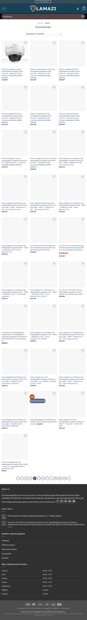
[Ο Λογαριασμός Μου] (77, 8)
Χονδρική (5, 541)
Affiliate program (8, 545)
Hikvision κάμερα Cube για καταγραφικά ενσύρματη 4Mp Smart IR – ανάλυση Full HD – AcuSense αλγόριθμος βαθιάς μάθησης (14, 161)
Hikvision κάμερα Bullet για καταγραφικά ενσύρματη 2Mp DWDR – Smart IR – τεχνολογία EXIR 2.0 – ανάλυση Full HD (15, 465)
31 (66, 478)
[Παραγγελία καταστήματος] (43, 34)
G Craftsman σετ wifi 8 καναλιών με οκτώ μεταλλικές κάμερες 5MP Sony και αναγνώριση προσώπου (42, 248)
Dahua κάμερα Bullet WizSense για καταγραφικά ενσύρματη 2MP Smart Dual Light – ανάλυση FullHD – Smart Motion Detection (14, 423)
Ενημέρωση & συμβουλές (51, 608)
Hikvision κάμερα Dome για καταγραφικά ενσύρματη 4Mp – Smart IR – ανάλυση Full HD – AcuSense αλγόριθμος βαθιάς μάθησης (13, 73)
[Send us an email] (70, 501)
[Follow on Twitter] (66, 501)
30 (61, 478)
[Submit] (82, 16)
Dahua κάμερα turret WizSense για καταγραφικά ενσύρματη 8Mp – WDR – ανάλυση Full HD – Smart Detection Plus (72, 206)
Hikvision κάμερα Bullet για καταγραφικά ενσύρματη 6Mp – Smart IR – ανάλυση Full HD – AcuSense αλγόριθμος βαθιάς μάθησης (70, 73)
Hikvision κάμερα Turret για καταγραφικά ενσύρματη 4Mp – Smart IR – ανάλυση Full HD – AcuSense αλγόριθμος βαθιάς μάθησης (13, 118)
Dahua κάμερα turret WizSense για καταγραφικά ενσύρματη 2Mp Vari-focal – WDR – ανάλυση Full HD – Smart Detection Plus (71, 161)
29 (57, 478)
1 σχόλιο (14, 527)
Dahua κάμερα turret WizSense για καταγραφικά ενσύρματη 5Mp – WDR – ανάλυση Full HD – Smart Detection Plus (15, 249)
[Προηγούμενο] (16, 478)
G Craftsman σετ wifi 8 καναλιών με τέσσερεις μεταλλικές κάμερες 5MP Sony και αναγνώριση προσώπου (71, 248)
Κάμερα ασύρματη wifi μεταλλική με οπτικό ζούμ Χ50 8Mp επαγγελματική (43, 421)
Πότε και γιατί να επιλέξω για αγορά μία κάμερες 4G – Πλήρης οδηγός (34, 516)
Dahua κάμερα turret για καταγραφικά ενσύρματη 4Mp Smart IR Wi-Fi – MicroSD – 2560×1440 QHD (71, 423)
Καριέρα (5, 558)
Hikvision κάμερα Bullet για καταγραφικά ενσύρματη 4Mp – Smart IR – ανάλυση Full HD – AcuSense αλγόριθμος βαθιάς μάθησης (70, 118)
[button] (4, 8)
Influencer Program (9, 549)
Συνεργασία (6, 554)
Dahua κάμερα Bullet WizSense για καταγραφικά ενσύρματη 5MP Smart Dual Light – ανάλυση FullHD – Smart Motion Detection (14, 380)
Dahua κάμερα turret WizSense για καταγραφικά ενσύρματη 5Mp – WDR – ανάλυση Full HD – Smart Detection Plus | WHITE (43, 335)
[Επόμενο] (70, 478)
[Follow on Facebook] (57, 501)
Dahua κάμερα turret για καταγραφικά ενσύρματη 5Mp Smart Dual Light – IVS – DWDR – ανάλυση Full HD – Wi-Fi (43, 380)
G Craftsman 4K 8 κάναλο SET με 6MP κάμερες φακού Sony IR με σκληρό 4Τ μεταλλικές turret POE (70, 292)
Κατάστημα (40, 23)
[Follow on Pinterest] (74, 501)
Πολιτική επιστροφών (34, 608)
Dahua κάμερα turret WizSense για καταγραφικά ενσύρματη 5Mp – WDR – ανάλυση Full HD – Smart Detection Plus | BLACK (43, 293)
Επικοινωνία (65, 608)
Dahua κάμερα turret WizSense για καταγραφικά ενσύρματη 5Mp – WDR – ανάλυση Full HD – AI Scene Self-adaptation (15, 293)
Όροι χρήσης (22, 608)
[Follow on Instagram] (61, 501)
